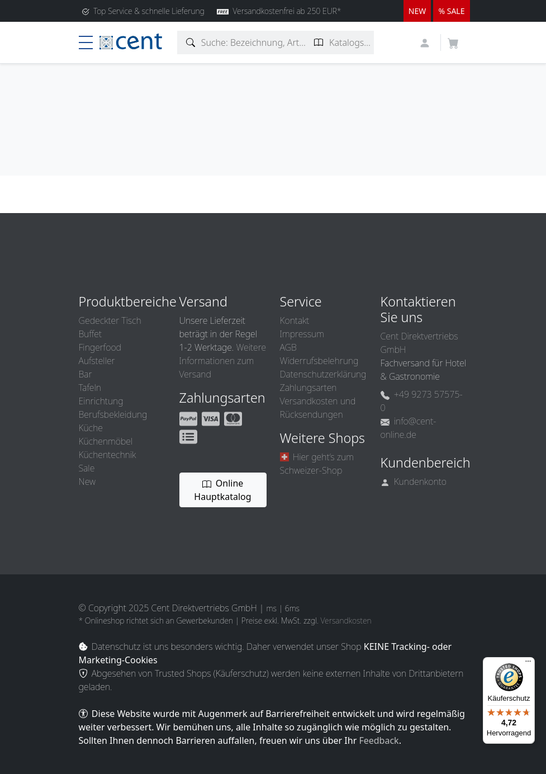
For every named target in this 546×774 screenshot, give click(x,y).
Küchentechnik (107, 455)
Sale (87, 468)
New (87, 481)
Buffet (90, 334)
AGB (288, 347)
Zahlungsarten (308, 387)
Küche (91, 428)
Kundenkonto (414, 481)
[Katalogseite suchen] (319, 42)
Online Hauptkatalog (222, 490)
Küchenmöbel (106, 441)
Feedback (378, 740)
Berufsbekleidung (113, 414)
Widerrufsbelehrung (319, 361)
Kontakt (295, 320)
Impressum (302, 334)
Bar (85, 374)
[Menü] (528, 664)
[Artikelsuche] (191, 42)
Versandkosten (345, 620)
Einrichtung (101, 401)
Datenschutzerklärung (323, 374)
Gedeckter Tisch (110, 320)
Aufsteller (97, 361)
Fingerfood (100, 347)
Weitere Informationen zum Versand (223, 360)
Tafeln (90, 387)
